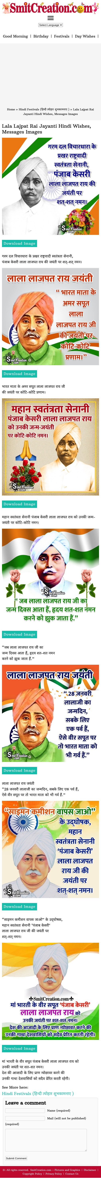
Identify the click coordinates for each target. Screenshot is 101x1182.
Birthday (41, 36)
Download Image (19, 243)
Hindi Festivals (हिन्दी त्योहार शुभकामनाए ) (44, 109)
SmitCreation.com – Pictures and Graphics (55, 1174)
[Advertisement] (50, 77)
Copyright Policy (32, 1177)
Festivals (61, 36)
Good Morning (15, 36)
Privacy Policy (54, 1177)
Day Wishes (85, 36)
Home (11, 109)
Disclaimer (90, 1174)
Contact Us (71, 1177)
